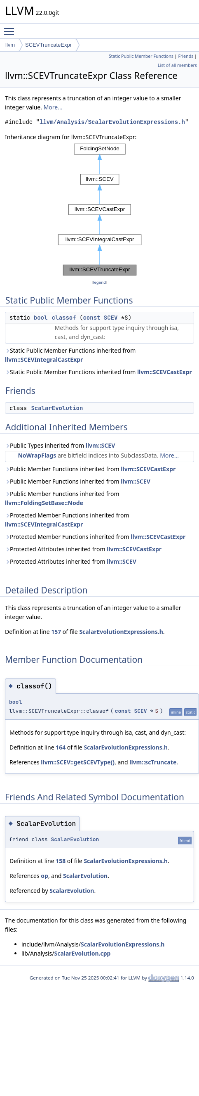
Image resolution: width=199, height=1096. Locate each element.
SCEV (111, 317)
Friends (185, 56)
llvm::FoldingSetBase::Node (44, 503)
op (44, 876)
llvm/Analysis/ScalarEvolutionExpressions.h (112, 122)
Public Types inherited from (60, 445)
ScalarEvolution (57, 408)
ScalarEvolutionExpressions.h (121, 632)
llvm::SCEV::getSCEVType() (78, 762)
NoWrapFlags (37, 455)
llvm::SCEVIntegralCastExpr (44, 359)
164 (61, 747)
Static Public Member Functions (141, 56)
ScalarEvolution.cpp (82, 953)
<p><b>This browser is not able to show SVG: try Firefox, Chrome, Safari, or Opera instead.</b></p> (99, 210)
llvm (10, 45)
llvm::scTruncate (152, 762)
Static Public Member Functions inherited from (70, 354)
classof (64, 317)
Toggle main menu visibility (11, 28)
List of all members (177, 65)
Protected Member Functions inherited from (67, 519)
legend (99, 282)
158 (61, 861)
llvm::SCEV (100, 445)
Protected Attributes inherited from (83, 549)
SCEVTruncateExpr (48, 45)
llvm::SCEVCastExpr (164, 372)
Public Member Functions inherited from (90, 469)
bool (41, 317)
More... (53, 107)
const (91, 317)
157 (56, 632)
